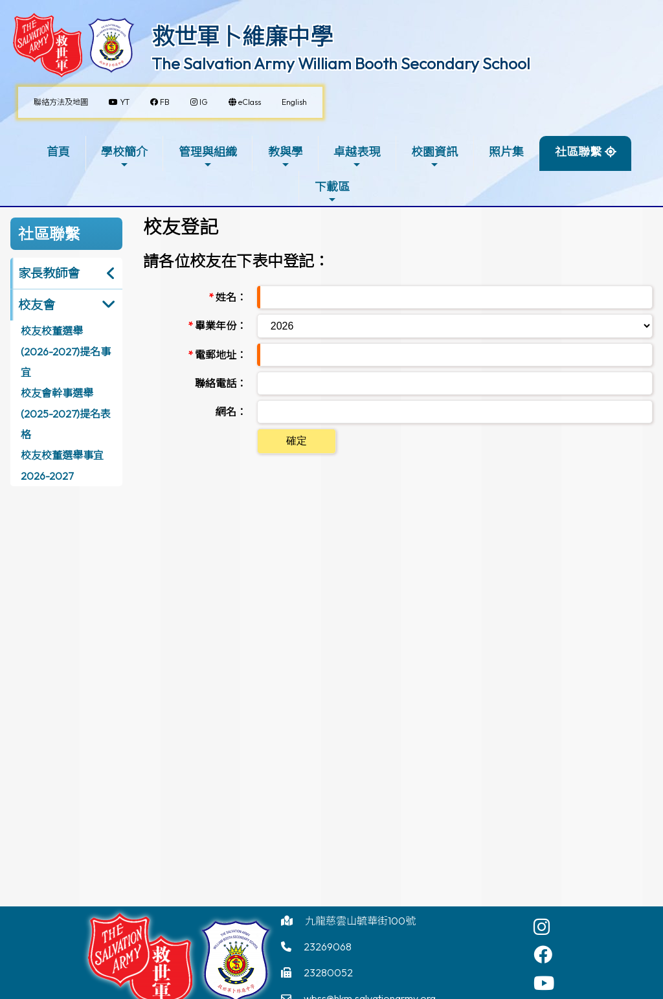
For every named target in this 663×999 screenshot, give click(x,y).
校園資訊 (434, 157)
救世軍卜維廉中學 (242, 36)
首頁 (58, 151)
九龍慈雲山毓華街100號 (360, 920)
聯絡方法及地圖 (61, 102)
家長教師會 (49, 273)
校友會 (36, 305)
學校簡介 (124, 157)
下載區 (332, 192)
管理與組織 (208, 157)
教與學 (285, 157)
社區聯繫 (578, 157)
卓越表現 (356, 157)
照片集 (506, 151)
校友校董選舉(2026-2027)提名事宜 (66, 351)
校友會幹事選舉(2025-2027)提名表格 (66, 414)
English (294, 102)
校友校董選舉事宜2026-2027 (62, 465)
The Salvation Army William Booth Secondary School (341, 63)
